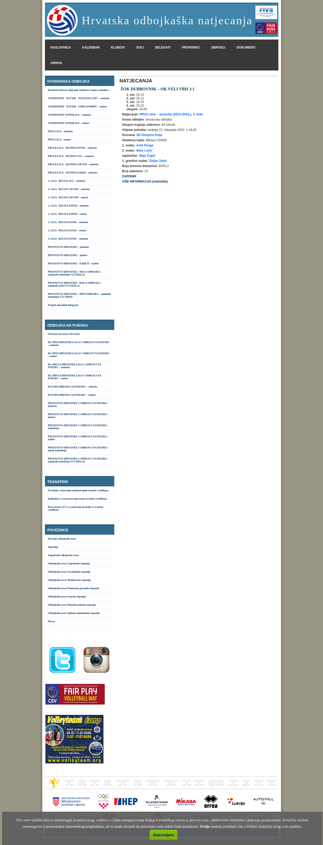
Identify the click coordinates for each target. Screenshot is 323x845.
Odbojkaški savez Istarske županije (67, 596)
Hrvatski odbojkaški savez (62, 538)
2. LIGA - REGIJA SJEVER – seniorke (69, 189)
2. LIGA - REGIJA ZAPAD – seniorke (68, 205)
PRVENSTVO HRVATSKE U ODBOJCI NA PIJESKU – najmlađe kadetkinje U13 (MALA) (78, 460)
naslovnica (61, 47)
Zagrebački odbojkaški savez (63, 555)
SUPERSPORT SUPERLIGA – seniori (68, 123)
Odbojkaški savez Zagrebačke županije (69, 563)
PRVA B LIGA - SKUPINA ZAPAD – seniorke (73, 172)
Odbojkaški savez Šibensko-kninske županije (72, 604)
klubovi (118, 47)
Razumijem (163, 835)
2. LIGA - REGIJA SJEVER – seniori (68, 197)
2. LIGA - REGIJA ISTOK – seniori (67, 230)
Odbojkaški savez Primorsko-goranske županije (73, 588)
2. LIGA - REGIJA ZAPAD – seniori (67, 213)
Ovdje (205, 826)
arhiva (56, 63)
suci (140, 47)
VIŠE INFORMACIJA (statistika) (145, 181)
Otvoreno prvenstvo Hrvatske (64, 334)
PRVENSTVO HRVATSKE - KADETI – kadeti (73, 263)
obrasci (218, 47)
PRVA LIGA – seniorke (60, 131)
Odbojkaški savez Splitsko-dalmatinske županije (74, 613)
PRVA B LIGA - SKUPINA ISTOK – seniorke (72, 147)
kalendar (91, 47)
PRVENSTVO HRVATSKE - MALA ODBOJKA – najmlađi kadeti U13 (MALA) (75, 284)
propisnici (191, 47)
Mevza (51, 621)
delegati (163, 47)
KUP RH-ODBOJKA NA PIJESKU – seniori (72, 394)
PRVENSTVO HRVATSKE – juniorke (68, 247)
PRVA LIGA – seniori (59, 139)
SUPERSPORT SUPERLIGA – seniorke (69, 114)
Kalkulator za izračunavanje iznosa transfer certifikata (77, 498)
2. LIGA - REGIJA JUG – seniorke (66, 180)
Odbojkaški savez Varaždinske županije (69, 571)
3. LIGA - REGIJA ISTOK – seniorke (68, 238)
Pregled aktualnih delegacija (63, 305)
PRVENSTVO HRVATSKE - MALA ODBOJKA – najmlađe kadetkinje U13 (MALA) (75, 273)
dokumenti (246, 47)
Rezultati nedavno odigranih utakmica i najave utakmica (78, 90)
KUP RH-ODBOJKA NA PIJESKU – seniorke (73, 386)
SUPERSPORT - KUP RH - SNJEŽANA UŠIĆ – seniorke (78, 98)
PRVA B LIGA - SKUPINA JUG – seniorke (71, 156)
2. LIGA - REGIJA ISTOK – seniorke (68, 222)
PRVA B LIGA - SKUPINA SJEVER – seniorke (73, 164)
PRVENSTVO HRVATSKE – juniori (67, 255)
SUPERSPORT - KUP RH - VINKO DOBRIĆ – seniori (77, 106)
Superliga (53, 547)
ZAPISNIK (129, 176)
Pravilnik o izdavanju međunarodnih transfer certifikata (78, 490)
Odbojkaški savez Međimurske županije (69, 580)
